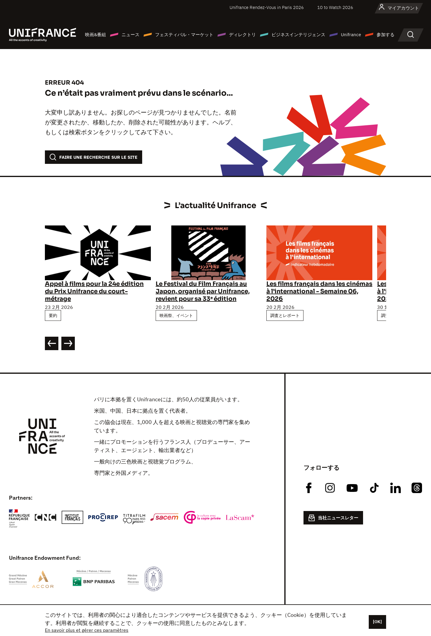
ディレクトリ (242, 34)
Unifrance (351, 34)
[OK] (377, 621)
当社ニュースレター (333, 518)
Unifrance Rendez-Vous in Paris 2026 (267, 7)
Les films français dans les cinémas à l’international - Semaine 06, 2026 (319, 291)
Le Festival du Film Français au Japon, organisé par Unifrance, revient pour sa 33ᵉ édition (203, 291)
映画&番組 (95, 34)
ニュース (130, 34)
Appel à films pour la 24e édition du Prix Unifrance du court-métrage (94, 291)
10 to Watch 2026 (335, 7)
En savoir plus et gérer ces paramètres (86, 630)
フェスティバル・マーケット (184, 34)
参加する (385, 34)
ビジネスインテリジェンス (298, 34)
